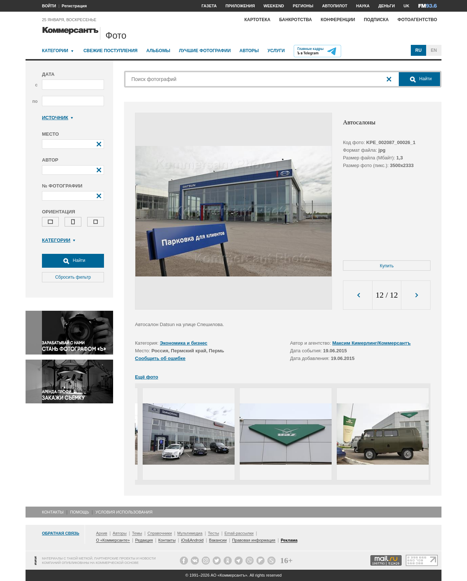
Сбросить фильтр (73, 277)
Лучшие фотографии (205, 50)
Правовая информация (253, 540)
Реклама (289, 540)
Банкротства (295, 19)
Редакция (144, 540)
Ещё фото (146, 377)
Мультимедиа (189, 533)
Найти (73, 260)
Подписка (376, 19)
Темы (137, 533)
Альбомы (158, 50)
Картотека (257, 19)
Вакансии (218, 540)
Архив (101, 533)
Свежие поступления (111, 50)
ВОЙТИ (49, 6)
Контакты (52, 512)
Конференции (338, 19)
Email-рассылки (239, 533)
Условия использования (124, 512)
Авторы (249, 50)
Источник (57, 117)
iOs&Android (192, 540)
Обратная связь (60, 533)
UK (406, 6)
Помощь (79, 512)
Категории (55, 50)
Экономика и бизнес (183, 343)
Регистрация (74, 6)
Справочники (159, 533)
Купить (387, 265)
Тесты (213, 533)
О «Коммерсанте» (113, 540)
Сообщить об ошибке (160, 358)
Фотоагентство (417, 19)
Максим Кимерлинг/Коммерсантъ (371, 343)
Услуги (276, 50)
